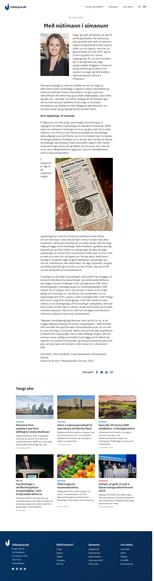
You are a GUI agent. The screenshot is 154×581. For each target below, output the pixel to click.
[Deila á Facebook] (96, 372)
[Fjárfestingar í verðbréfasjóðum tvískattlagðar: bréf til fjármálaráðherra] (35, 466)
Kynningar (103, 481)
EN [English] (144, 6)
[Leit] (139, 6)
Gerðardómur (94, 553)
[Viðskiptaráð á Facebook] (13, 569)
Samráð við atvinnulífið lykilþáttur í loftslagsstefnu (117, 426)
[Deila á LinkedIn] (106, 372)
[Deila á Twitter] (101, 372)
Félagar (124, 556)
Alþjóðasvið (94, 549)
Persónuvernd (127, 564)
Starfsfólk (125, 549)
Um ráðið (125, 560)
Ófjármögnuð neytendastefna (67, 485)
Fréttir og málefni (94, 6)
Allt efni (59, 564)
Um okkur (128, 6)
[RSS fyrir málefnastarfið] (25, 569)
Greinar (59, 553)
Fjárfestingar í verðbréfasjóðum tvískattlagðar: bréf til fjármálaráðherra (29, 489)
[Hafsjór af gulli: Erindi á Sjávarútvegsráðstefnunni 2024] (117, 466)
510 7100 (16, 559)
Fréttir (19, 481)
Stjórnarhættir (95, 556)
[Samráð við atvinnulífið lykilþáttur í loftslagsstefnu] (117, 407)
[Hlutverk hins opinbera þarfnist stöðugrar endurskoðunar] (35, 407)
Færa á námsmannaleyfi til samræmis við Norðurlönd (74, 426)
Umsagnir (20, 422)
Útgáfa (59, 556)
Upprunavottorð (96, 560)
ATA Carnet (93, 564)
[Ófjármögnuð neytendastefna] (76, 466)
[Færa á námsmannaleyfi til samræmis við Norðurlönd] (76, 407)
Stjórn (123, 553)
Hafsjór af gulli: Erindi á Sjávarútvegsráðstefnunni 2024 (116, 487)
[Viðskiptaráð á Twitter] (21, 569)
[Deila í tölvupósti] (111, 372)
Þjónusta (113, 6)
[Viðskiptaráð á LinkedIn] (17, 569)
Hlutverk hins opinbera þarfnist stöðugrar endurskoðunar (33, 428)
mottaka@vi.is (18, 563)
